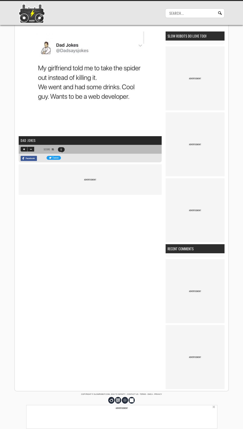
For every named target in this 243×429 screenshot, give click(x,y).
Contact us (132, 394)
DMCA (150, 394)
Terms (143, 394)
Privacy (158, 394)
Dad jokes (28, 140)
